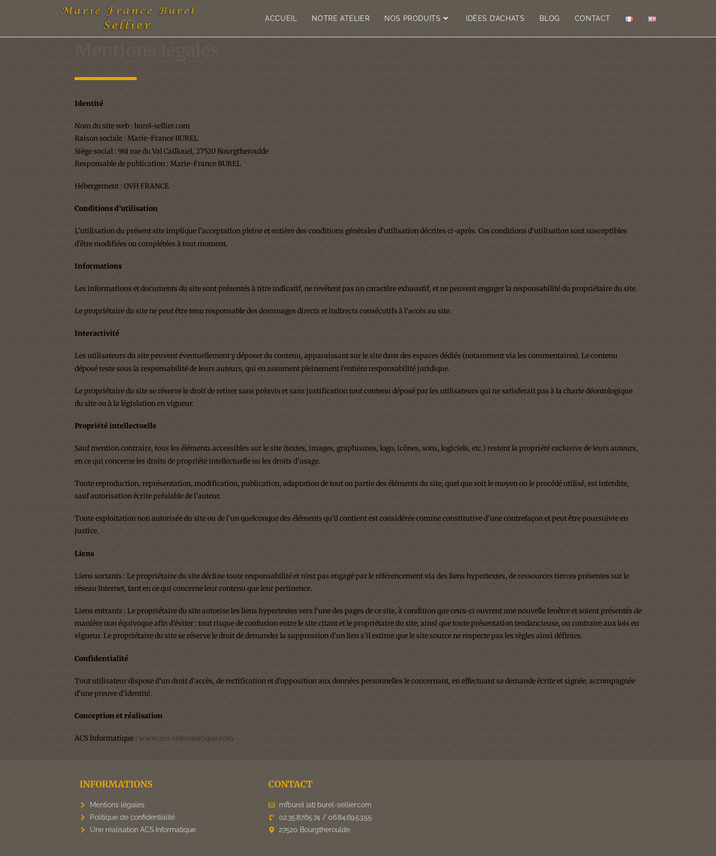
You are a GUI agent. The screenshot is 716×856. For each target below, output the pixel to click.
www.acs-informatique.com (186, 738)
